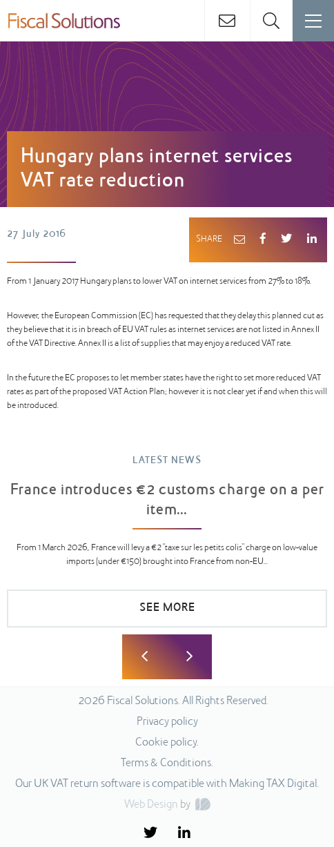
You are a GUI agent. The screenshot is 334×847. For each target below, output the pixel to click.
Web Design (151, 804)
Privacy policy (167, 722)
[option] (167, 547)
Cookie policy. (167, 742)
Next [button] (189, 656)
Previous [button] (144, 656)
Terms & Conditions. (167, 763)
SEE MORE (167, 608)
